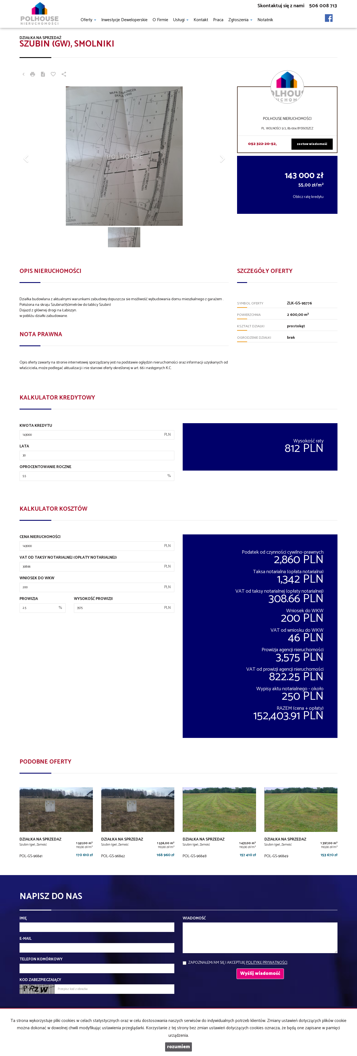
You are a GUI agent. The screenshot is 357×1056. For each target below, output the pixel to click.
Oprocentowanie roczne (45, 467)
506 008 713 (323, 6)
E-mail (26, 939)
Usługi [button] (181, 19)
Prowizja (29, 599)
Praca (218, 19)
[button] (35, 156)
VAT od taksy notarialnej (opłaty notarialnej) (68, 558)
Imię (23, 918)
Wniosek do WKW (37, 578)
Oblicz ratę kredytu (308, 197)
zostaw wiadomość (312, 144)
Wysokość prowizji (93, 599)
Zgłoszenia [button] (240, 19)
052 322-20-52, (262, 144)
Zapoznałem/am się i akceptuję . (238, 963)
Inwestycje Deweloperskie (124, 19)
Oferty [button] (88, 19)
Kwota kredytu (36, 426)
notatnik (265, 19)
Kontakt (201, 19)
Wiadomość (194, 918)
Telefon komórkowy (41, 959)
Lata (24, 446)
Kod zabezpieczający (40, 980)
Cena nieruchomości (40, 537)
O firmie (160, 19)
